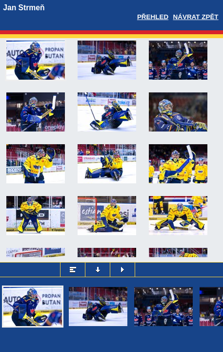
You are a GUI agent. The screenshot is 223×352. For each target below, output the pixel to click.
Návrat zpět (196, 17)
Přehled (152, 17)
